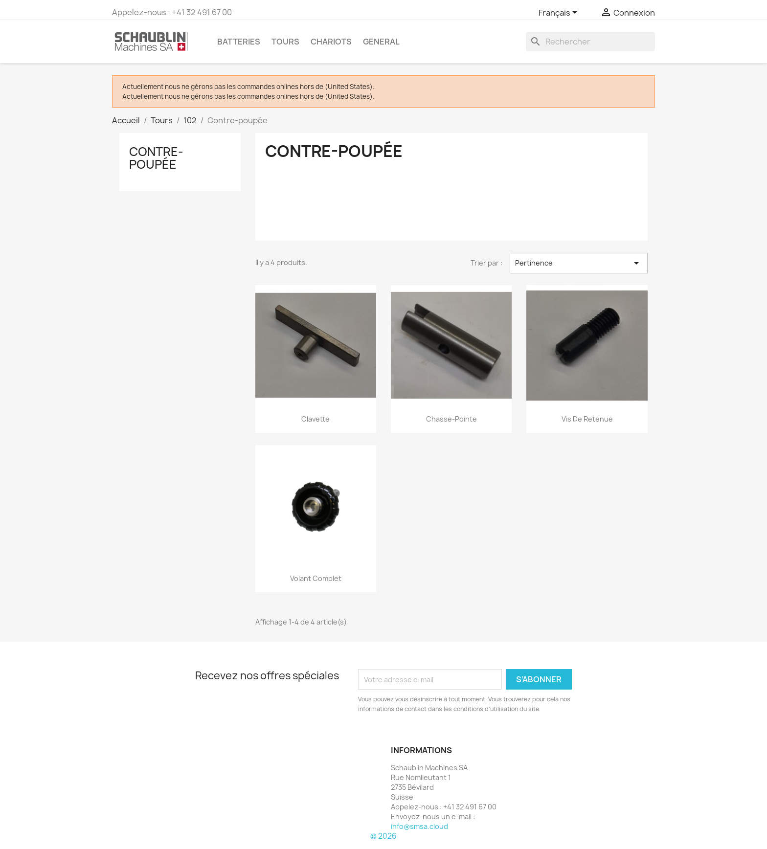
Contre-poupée (156, 158)
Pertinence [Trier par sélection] (578, 263)
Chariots (331, 41)
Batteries (238, 41)
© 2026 (383, 836)
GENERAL (381, 41)
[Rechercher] (590, 41)
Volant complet (315, 578)
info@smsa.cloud (419, 826)
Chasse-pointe (451, 419)
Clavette (315, 419)
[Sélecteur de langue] (560, 13)
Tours (285, 41)
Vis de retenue (587, 419)
